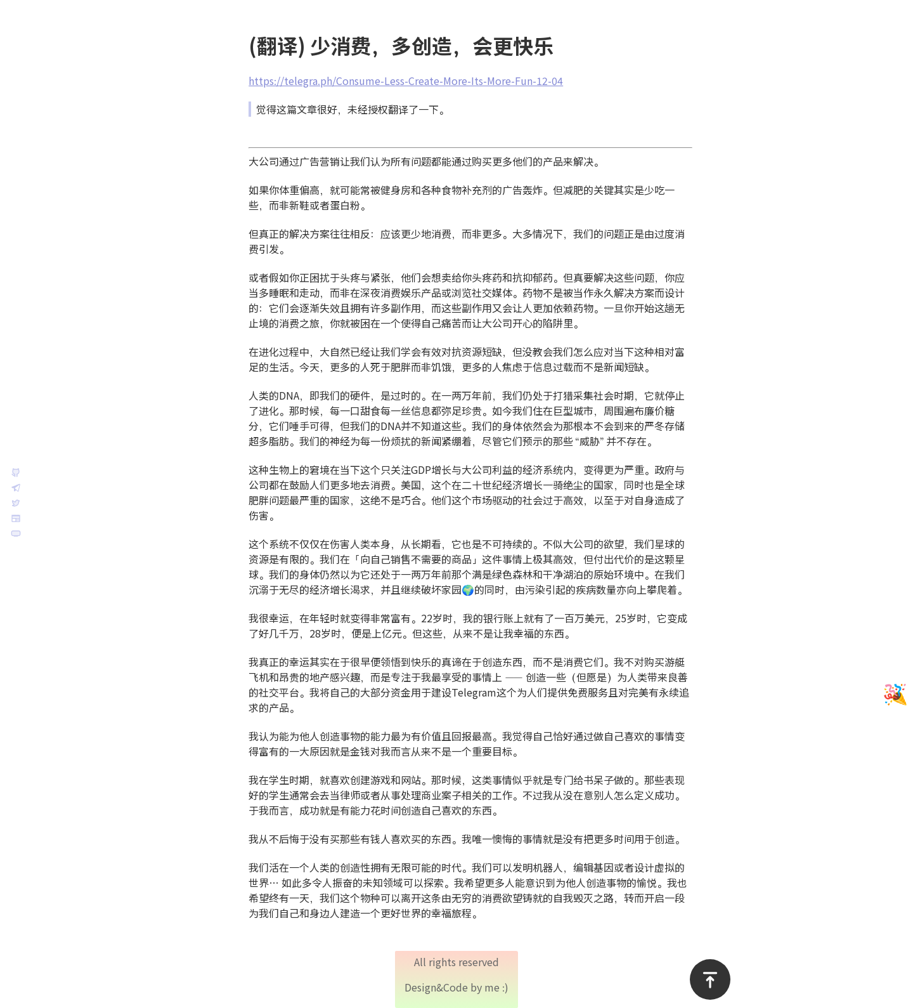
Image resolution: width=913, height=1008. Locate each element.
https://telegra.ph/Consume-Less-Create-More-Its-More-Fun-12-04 (418, 81)
